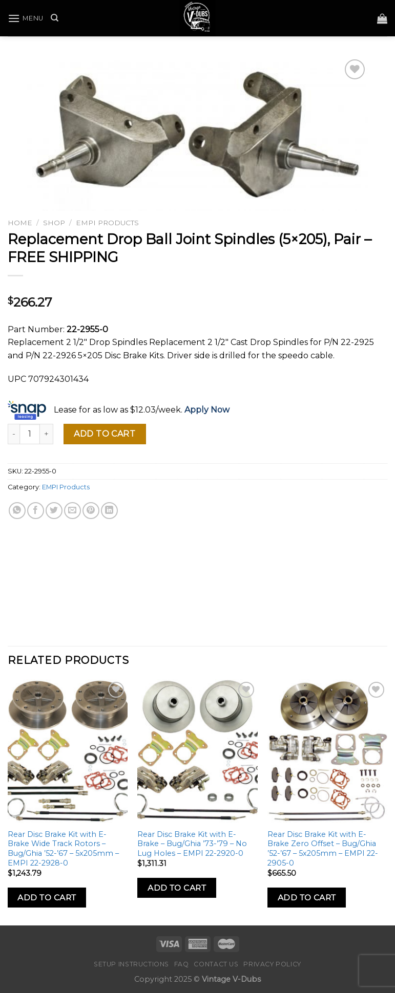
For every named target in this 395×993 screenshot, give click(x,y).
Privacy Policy (272, 964)
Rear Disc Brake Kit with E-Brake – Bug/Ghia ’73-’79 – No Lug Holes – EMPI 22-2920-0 (192, 844)
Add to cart (104, 434)
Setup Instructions (131, 964)
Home (20, 223)
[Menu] (26, 18)
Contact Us (216, 964)
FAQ (181, 964)
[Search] (54, 18)
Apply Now (207, 410)
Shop (54, 223)
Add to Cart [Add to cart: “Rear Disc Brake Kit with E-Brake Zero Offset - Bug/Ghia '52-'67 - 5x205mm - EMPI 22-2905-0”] (307, 897)
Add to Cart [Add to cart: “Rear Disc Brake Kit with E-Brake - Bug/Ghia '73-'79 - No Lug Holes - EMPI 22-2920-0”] (177, 888)
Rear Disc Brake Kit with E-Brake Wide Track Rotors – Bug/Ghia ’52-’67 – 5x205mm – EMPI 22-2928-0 (63, 849)
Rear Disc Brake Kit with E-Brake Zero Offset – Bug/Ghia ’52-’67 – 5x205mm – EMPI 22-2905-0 (322, 849)
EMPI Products (107, 223)
